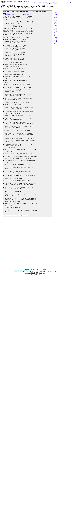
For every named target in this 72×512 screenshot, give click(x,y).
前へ (56, 12)
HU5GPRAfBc (37, 14)
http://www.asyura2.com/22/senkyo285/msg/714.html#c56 (15, 215)
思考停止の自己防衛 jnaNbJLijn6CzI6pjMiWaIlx (18, 1)
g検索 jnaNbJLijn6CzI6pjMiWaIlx (41, 2)
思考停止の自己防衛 (14, 14)
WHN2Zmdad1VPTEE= (44, 14)
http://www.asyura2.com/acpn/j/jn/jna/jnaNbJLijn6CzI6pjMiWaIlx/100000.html (18, 7)
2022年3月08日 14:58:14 (28, 14)
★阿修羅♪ (3, 1)
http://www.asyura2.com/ (36, 269)
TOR (40, 14)
